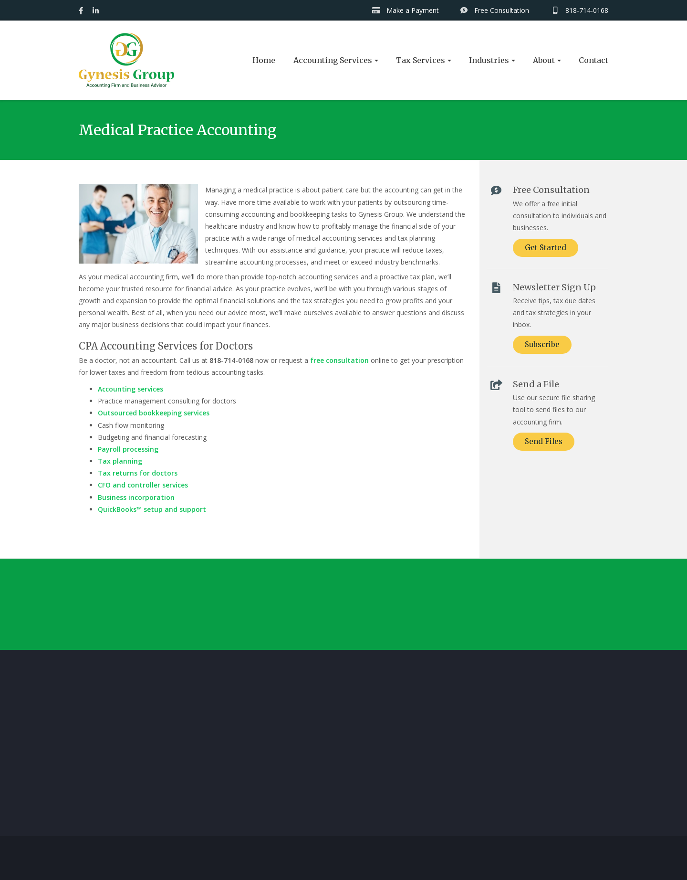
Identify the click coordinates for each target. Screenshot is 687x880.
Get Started (545, 247)
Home (263, 60)
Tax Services (420, 60)
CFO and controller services (143, 484)
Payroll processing (128, 449)
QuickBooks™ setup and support (152, 509)
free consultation (339, 360)
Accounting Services (332, 60)
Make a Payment (405, 10)
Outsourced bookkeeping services (153, 412)
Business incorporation (136, 497)
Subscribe (542, 344)
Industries (489, 60)
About (544, 60)
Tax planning (120, 461)
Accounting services (130, 388)
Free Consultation (495, 10)
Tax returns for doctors (137, 472)
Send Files (543, 441)
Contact (593, 60)
